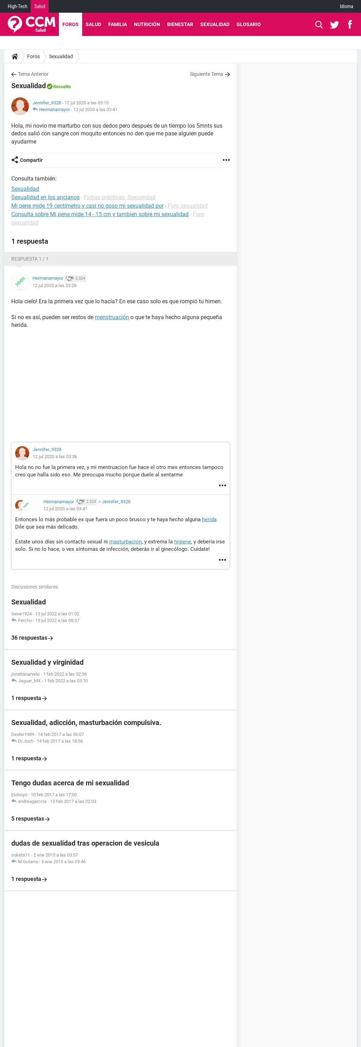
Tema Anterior (33, 74)
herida (209, 519)
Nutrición (147, 24)
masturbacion (125, 541)
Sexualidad (215, 24)
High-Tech (17, 6)
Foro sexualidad (188, 205)
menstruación (112, 317)
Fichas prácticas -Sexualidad (119, 197)
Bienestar (180, 24)
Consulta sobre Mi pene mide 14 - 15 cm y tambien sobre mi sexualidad (100, 214)
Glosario (249, 24)
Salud (39, 6)
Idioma (346, 6)
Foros (70, 24)
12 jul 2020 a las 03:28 (54, 285)
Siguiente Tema (206, 74)
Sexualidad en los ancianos (45, 197)
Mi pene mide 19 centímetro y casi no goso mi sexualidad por (87, 205)
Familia (117, 24)
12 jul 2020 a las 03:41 (95, 109)
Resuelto (62, 86)
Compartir (31, 160)
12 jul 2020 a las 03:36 (55, 456)
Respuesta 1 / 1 (30, 259)
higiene (182, 541)
